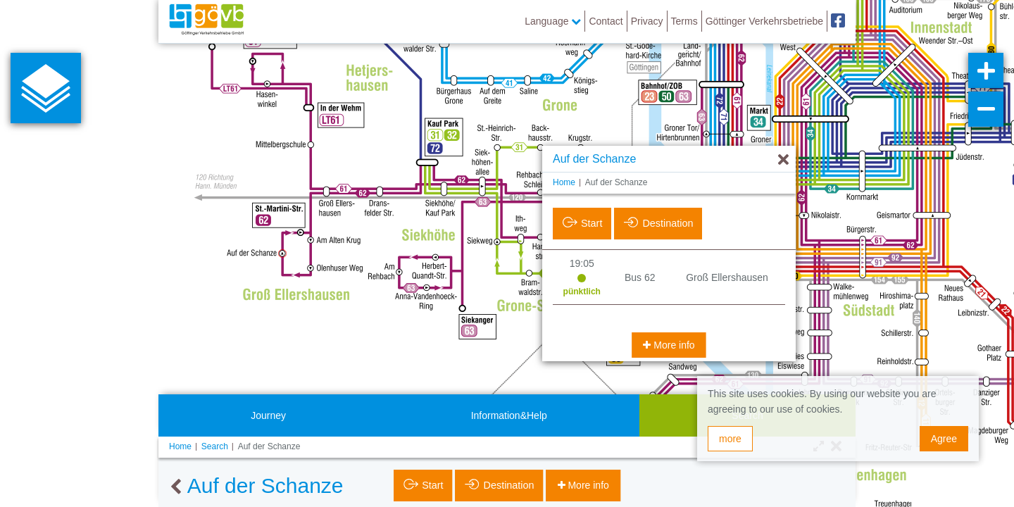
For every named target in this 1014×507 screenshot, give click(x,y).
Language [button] (553, 21)
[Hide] (783, 160)
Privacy (647, 21)
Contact (605, 21)
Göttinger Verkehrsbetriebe (764, 21)
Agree (944, 438)
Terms (684, 21)
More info (672, 345)
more (730, 438)
